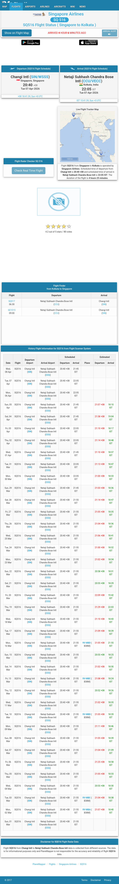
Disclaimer (97, 880)
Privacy (109, 880)
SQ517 (12, 301)
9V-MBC (87, 678)
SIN (104, 304)
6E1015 (11, 310)
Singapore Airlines (66, 14)
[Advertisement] (59, 55)
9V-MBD (87, 643)
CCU (56, 304)
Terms (86, 880)
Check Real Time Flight (28, 170)
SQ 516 (59, 20)
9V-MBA (86, 809)
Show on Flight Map (16, 32)
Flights (52, 864)
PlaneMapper (39, 864)
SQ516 (83, 864)
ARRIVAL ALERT (109, 33)
